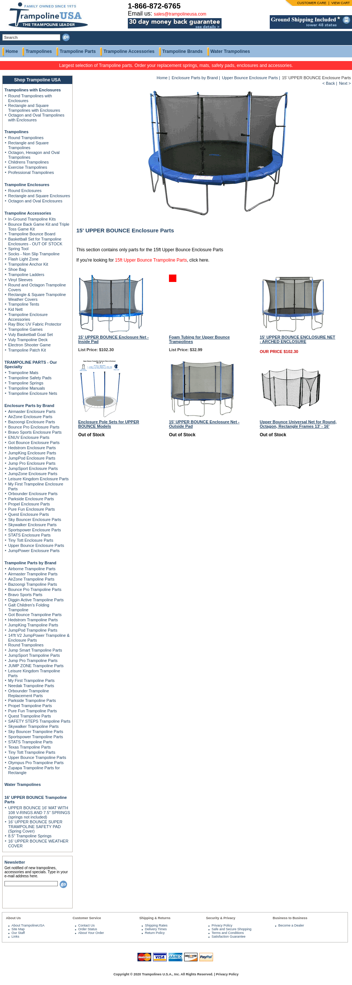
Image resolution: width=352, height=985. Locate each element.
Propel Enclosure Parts (29, 504)
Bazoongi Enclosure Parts (31, 422)
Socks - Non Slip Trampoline (34, 254)
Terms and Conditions (228, 933)
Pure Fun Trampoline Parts (32, 711)
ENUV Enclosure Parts (28, 437)
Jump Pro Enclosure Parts (32, 463)
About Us (13, 918)
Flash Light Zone (23, 259)
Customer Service (87, 918)
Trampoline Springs (25, 383)
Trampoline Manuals (26, 388)
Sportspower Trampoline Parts (35, 736)
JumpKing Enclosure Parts (32, 453)
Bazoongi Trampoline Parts (32, 584)
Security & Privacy (220, 918)
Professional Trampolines (31, 172)
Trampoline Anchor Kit (28, 264)
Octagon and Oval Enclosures (35, 201)
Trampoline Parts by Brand (30, 563)
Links (15, 936)
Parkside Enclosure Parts (31, 499)
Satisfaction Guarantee (229, 936)
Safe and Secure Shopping (232, 929)
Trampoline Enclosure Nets (32, 393)
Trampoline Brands (182, 51)
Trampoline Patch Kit (27, 350)
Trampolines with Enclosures (32, 90)
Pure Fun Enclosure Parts (31, 509)
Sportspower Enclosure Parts (34, 530)
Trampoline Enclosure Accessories (28, 317)
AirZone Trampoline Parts (31, 579)
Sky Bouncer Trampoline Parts (35, 731)
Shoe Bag (17, 269)
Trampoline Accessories (129, 51)
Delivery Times (156, 929)
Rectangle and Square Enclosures (39, 196)
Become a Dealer (291, 925)
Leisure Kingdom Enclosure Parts (38, 479)
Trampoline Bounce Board (31, 234)
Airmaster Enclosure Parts (32, 411)
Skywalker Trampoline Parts (33, 726)
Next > (345, 83)
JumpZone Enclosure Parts (32, 473)
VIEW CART (340, 3)
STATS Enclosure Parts (29, 535)
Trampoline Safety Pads (30, 378)
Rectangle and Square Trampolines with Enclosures (34, 107)
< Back (328, 83)
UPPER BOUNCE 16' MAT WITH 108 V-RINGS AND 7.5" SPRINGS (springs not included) (39, 812)
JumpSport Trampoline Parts (34, 655)
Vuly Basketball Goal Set (30, 334)
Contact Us (86, 925)
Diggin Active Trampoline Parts (36, 600)
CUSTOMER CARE (311, 3)
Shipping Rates (156, 925)
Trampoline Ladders (26, 274)
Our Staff (18, 933)
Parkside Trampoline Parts (32, 700)
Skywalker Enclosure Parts (32, 524)
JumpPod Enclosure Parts (31, 458)
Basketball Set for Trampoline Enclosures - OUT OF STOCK (35, 241)
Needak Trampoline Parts (31, 685)
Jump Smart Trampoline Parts (35, 650)
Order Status (87, 929)
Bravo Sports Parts (25, 594)
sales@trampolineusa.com (180, 14)
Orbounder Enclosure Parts (32, 493)
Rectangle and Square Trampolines (28, 145)
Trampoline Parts (78, 51)
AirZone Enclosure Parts (30, 416)
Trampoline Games (25, 329)
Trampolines (39, 51)
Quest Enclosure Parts (28, 514)
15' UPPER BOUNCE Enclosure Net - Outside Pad (204, 424)
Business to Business (290, 918)
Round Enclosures (24, 190)
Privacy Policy (222, 925)
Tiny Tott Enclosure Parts (30, 540)
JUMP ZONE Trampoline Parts (36, 665)
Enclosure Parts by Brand (29, 405)
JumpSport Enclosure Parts (33, 468)
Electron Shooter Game (29, 345)
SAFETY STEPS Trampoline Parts (39, 721)
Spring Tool (18, 248)
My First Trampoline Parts (31, 680)
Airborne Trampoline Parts (32, 569)
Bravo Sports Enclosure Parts (35, 432)
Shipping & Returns (154, 918)
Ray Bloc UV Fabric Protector (35, 324)
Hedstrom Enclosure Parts (32, 448)
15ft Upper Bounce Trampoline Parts (151, 260)
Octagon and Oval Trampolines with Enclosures (36, 117)
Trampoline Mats (23, 372)
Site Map (18, 929)
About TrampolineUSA (27, 925)
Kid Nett (15, 309)
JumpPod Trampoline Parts (32, 630)
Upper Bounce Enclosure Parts (36, 545)
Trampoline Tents (23, 304)
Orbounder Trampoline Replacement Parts (28, 693)
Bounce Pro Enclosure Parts (33, 427)
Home (12, 51)
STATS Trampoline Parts (30, 742)
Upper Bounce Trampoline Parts (37, 757)
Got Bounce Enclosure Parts (34, 442)
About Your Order (91, 933)
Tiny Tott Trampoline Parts (31, 752)
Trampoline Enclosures (26, 184)
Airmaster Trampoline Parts (32, 574)
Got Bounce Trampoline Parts (35, 614)
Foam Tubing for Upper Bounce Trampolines (199, 339)
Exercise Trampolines (27, 167)
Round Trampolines (25, 137)
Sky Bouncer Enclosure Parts (34, 519)
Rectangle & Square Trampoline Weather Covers (37, 297)
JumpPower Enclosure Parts (34, 550)
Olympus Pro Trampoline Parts (36, 762)
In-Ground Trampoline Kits (32, 219)
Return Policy (155, 933)
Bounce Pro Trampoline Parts (35, 589)
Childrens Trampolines (28, 162)
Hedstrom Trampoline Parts (33, 620)
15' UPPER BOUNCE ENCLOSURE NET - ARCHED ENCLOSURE (297, 339)
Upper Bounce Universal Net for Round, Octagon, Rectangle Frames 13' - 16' (298, 424)
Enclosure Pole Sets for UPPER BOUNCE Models (108, 424)
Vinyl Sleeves (20, 280)
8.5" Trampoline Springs (30, 836)
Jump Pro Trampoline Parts (32, 660)
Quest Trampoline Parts (29, 716)
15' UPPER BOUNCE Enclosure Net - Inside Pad (113, 339)
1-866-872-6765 (154, 6)
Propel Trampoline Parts (30, 705)
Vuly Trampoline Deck (28, 339)
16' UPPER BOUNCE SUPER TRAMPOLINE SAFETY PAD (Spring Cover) (35, 826)
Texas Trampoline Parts (29, 747)
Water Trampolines (230, 51)
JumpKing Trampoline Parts (33, 625)
